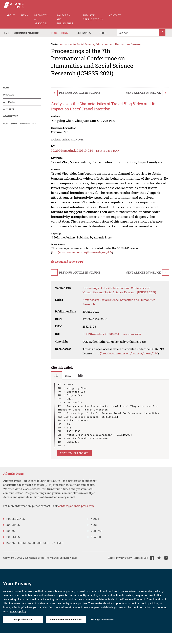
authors (8, 109)
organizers (10, 116)
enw (68, 375)
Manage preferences (102, 619)
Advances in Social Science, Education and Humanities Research (101, 44)
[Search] (138, 32)
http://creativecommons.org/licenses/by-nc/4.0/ (82, 252)
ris (56, 375)
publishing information (19, 123)
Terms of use (140, 557)
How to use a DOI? (107, 150)
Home (111, 557)
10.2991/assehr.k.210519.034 (72, 150)
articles (9, 101)
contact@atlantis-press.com (76, 506)
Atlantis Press (13, 473)
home (6, 87)
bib (80, 375)
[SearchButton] (162, 32)
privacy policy (18, 611)
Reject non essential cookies (66, 619)
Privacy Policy (124, 557)
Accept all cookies (23, 619)
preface (8, 94)
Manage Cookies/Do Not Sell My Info (34, 543)
